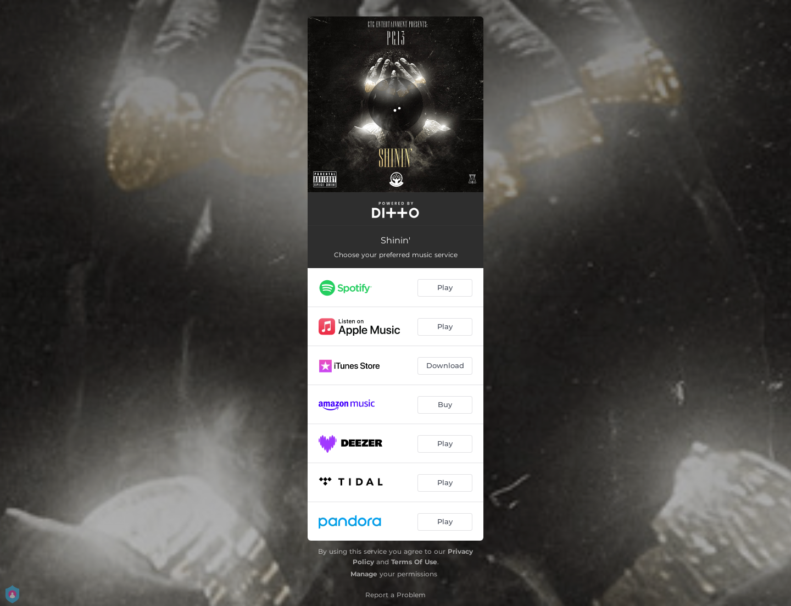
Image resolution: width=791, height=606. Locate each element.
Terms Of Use (414, 562)
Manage (363, 574)
